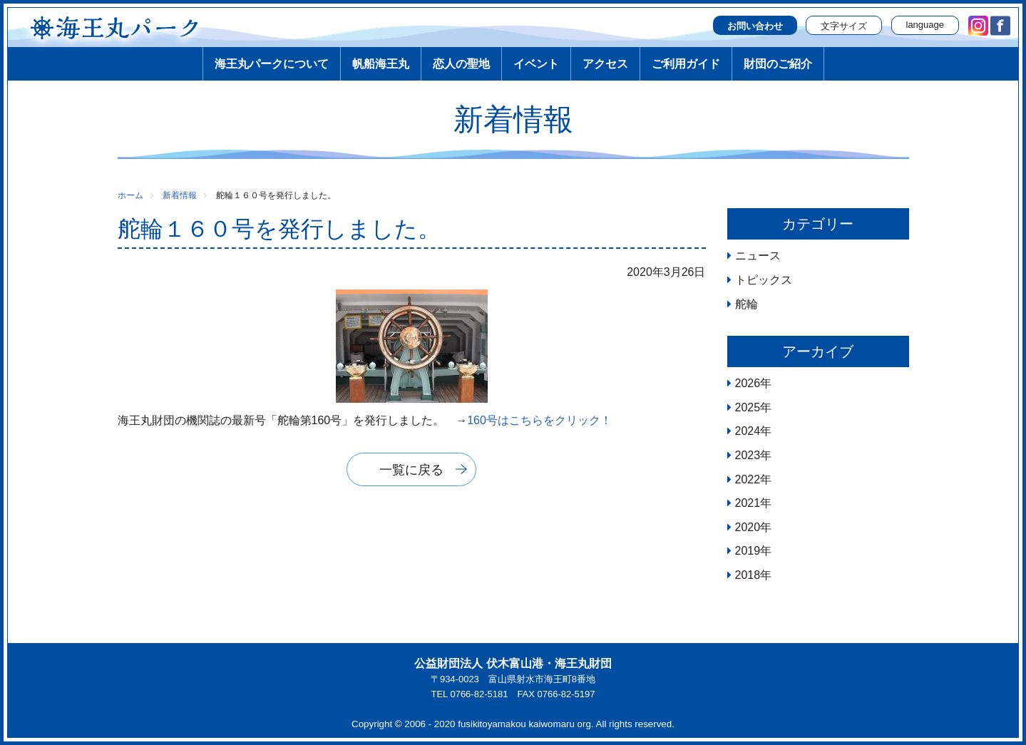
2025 (748, 407)
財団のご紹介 (778, 64)
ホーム (130, 195)
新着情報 (180, 195)
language (925, 24)
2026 (748, 383)
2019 (748, 551)
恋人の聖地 (461, 64)
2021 (748, 503)
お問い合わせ (755, 26)
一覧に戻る (411, 470)
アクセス (605, 64)
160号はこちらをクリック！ (539, 420)
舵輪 (746, 304)
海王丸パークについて (272, 64)
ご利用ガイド (686, 64)
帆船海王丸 (380, 64)
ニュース (758, 256)
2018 (748, 575)
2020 (748, 527)
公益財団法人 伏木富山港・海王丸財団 (512, 663)
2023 (748, 455)
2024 (748, 431)
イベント (536, 64)
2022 (748, 479)
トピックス (763, 280)
